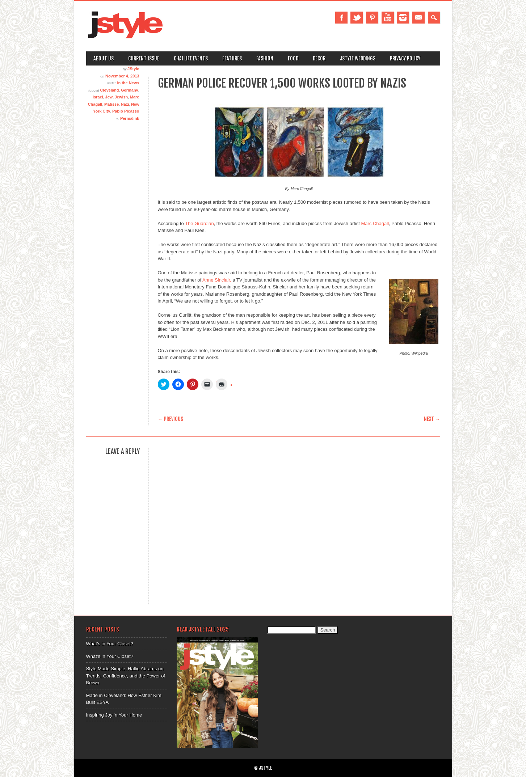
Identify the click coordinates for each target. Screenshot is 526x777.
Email (418, 18)
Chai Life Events (191, 58)
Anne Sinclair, (216, 280)
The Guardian (199, 223)
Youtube (388, 18)
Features (232, 58)
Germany (129, 90)
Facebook (341, 18)
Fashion (264, 58)
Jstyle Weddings (357, 58)
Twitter (356, 18)
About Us (103, 58)
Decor (319, 58)
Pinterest (372, 18)
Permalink (129, 118)
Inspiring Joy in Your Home (114, 715)
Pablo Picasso (125, 111)
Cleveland (109, 90)
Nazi (125, 104)
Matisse (111, 104)
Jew (109, 97)
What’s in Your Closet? (110, 643)
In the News (128, 83)
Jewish (121, 97)
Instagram (403, 18)
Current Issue (143, 58)
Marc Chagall (375, 223)
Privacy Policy (405, 58)
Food (293, 58)
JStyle (133, 69)
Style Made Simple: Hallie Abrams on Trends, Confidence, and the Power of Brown (125, 675)
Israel (98, 97)
